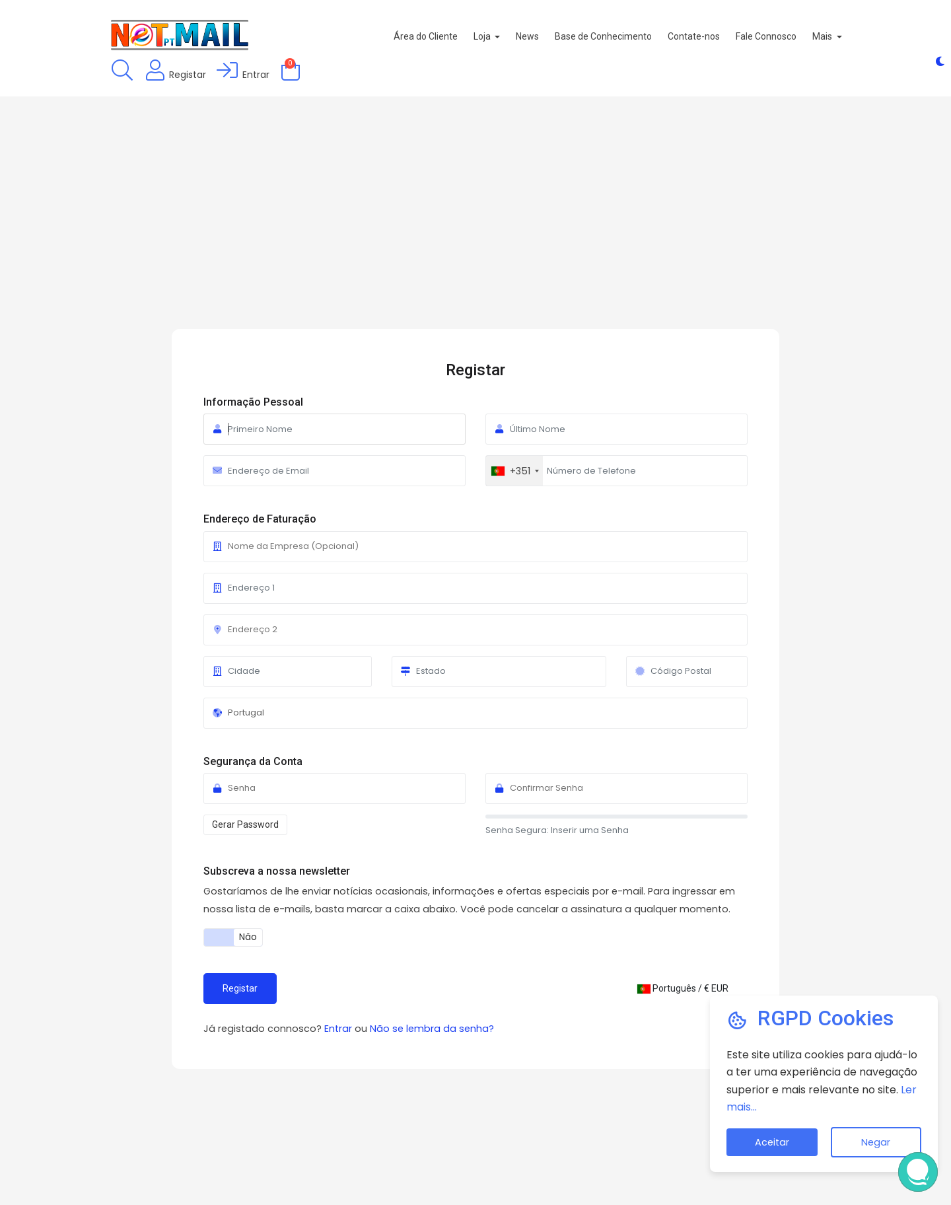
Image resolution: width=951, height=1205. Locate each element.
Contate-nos (723, 36)
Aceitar (772, 1142)
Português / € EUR (682, 988)
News (557, 36)
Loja (512, 36)
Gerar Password (245, 824)
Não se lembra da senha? (432, 1028)
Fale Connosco (795, 36)
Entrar (339, 1028)
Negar (875, 1142)
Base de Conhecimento (633, 36)
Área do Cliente (455, 36)
